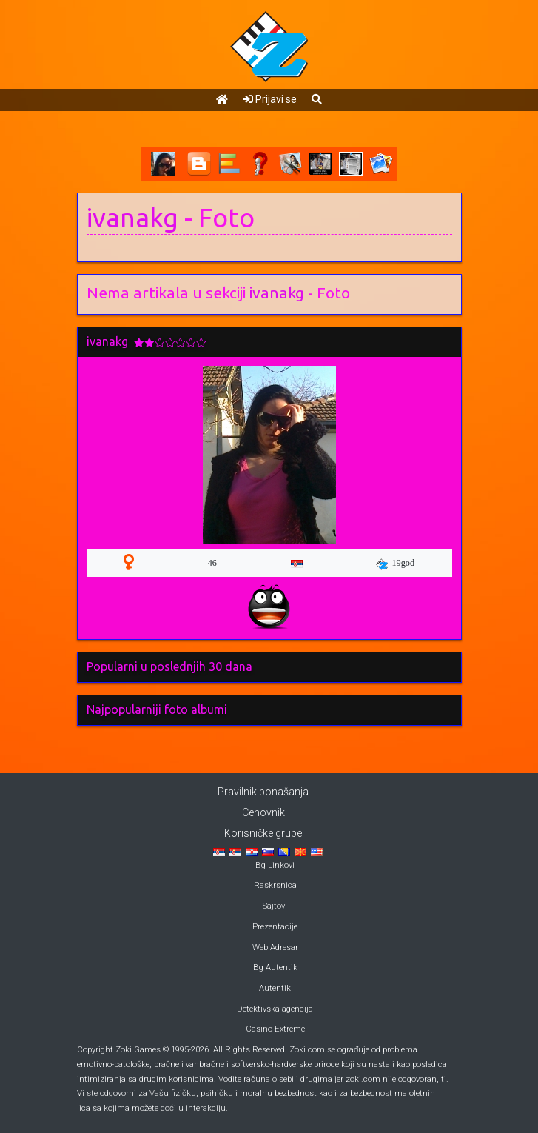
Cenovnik (263, 812)
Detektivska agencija (275, 1009)
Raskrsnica (275, 885)
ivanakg (132, 218)
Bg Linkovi (275, 865)
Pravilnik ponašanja (263, 792)
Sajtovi (275, 906)
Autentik (275, 988)
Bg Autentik (275, 967)
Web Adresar (275, 947)
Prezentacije (274, 927)
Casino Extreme (275, 1029)
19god (395, 563)
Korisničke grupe (263, 833)
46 (212, 563)
